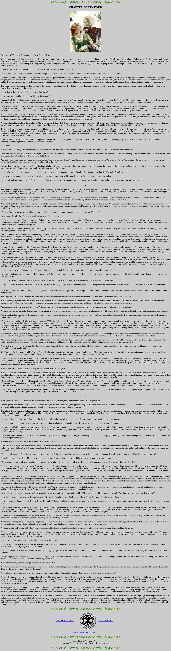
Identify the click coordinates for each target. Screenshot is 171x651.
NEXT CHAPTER (105, 621)
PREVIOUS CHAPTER (65, 621)
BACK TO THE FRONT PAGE (85, 632)
